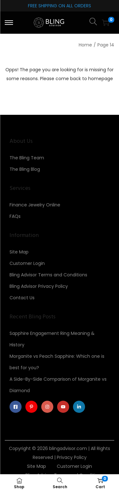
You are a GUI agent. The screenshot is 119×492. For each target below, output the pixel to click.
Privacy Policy (72, 457)
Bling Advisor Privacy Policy (39, 286)
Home (85, 45)
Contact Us (22, 298)
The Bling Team (27, 158)
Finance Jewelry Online (35, 205)
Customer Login (27, 263)
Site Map (19, 252)
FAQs (15, 216)
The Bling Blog (25, 169)
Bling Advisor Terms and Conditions (48, 275)
